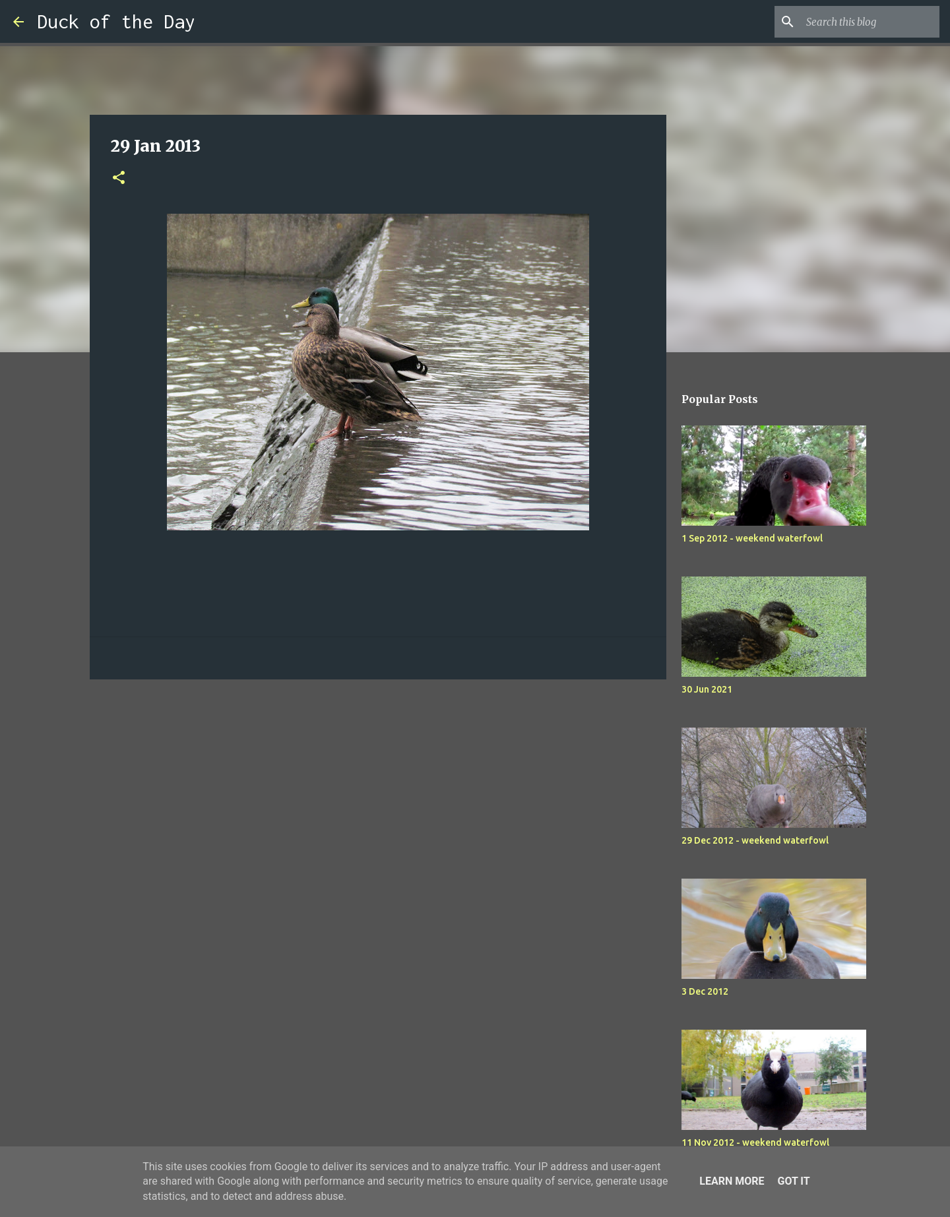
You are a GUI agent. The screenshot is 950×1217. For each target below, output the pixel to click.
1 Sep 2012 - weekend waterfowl (752, 538)
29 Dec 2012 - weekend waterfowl (755, 840)
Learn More (731, 1181)
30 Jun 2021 (706, 689)
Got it (793, 1181)
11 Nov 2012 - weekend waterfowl (755, 1142)
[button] (119, 178)
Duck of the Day (116, 21)
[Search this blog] (870, 22)
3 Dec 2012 (704, 991)
